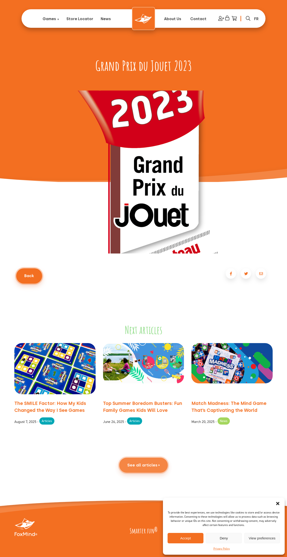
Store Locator (79, 19)
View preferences (262, 538)
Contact (198, 19)
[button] (277, 503)
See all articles (143, 476)
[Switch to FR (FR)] (256, 19)
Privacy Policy (221, 549)
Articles (47, 421)
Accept (185, 538)
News (106, 19)
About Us (172, 19)
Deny (224, 538)
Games (49, 19)
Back (29, 275)
